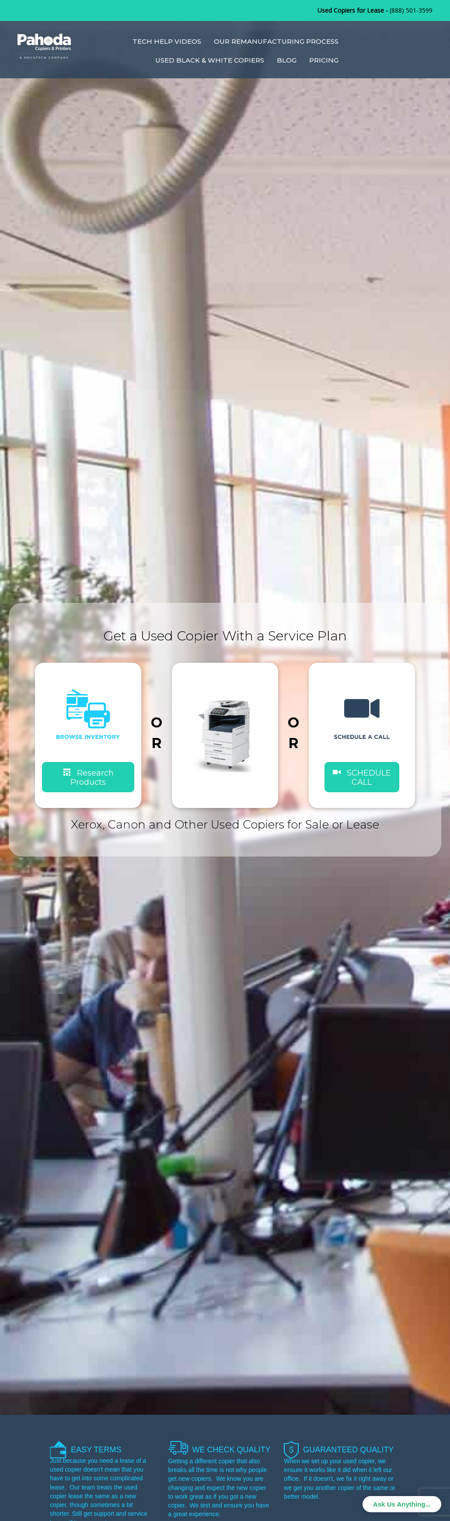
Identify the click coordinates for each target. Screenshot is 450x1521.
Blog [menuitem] (287, 60)
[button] (361, 777)
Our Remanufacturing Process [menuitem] (276, 41)
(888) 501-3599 (411, 10)
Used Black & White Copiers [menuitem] (209, 60)
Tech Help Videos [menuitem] (167, 41)
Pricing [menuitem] (323, 60)
